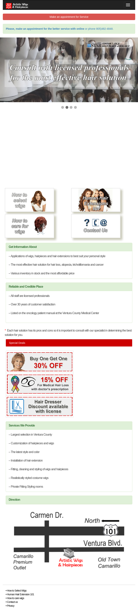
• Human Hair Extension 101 (20, 594)
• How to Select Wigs (16, 590)
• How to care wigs (15, 598)
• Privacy (10, 605)
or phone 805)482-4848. (59, 28)
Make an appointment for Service (69, 16)
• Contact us (12, 601)
